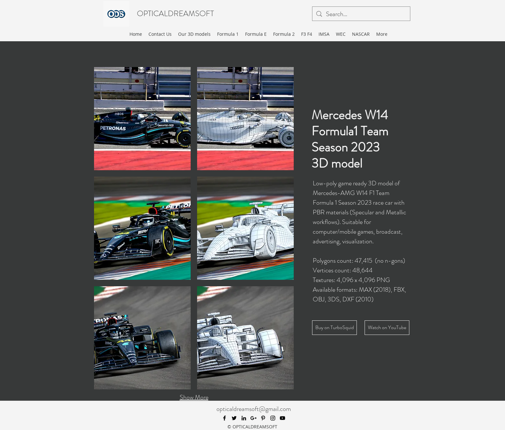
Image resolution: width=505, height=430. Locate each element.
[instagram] (273, 418)
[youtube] (282, 418)
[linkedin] (244, 418)
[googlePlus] (253, 418)
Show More (194, 397)
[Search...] (361, 14)
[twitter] (234, 418)
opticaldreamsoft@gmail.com (253, 409)
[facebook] (224, 418)
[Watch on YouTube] (387, 327)
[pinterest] (263, 418)
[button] (142, 118)
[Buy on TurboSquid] (334, 327)
